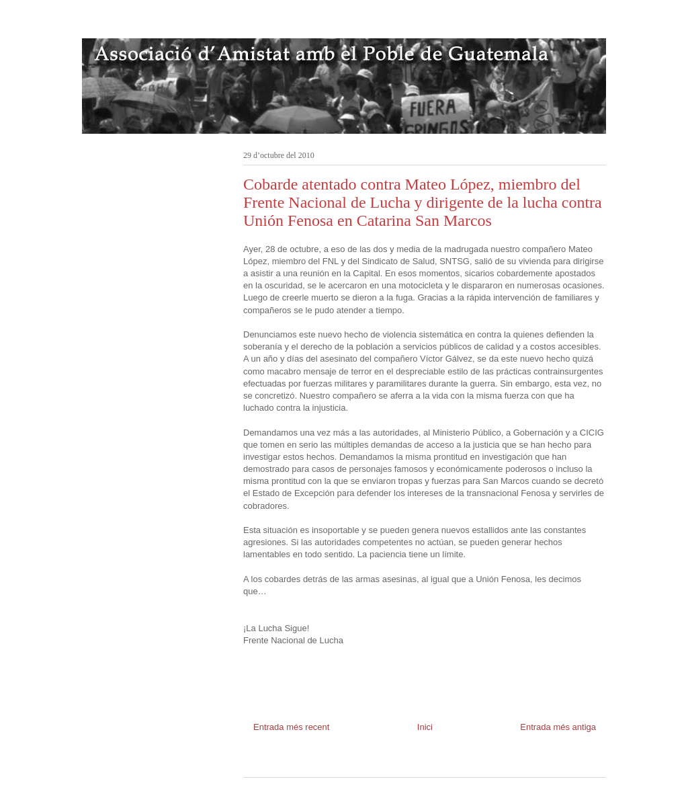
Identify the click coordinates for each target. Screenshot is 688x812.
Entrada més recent (291, 727)
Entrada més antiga (558, 727)
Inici (425, 727)
